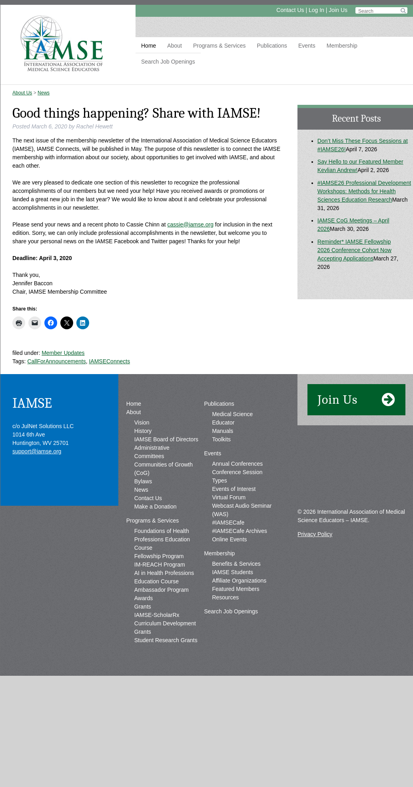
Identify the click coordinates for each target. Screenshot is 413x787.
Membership (342, 45)
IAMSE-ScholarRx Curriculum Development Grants (165, 623)
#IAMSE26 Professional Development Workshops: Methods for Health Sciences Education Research (364, 191)
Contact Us (290, 10)
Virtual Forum (228, 497)
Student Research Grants (166, 640)
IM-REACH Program (159, 564)
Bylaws (143, 481)
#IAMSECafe (228, 522)
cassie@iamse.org (190, 224)
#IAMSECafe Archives (239, 531)
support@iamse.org (36, 451)
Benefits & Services (236, 564)
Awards (143, 598)
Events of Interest (233, 489)
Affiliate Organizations (239, 580)
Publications (272, 45)
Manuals (222, 431)
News (44, 93)
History (143, 431)
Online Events (229, 539)
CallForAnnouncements (56, 361)
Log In (316, 10)
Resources (225, 597)
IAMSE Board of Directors (166, 439)
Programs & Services (219, 45)
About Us (22, 93)
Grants (142, 606)
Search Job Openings (168, 61)
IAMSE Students (232, 572)
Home (148, 45)
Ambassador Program (161, 590)
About (174, 45)
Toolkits (221, 439)
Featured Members (235, 589)
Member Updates (63, 353)
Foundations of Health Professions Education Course (162, 539)
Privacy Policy (314, 534)
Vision (142, 422)
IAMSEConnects (109, 361)
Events (306, 45)
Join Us (338, 10)
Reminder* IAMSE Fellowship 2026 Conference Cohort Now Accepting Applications (354, 250)
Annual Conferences (237, 464)
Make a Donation (155, 506)
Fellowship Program (159, 556)
